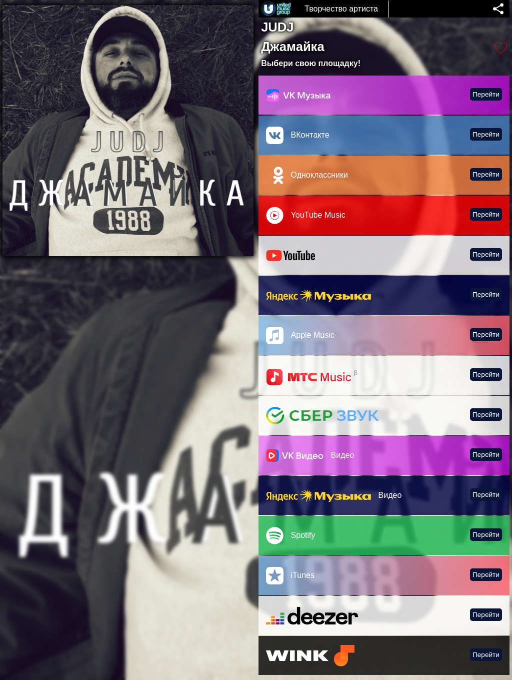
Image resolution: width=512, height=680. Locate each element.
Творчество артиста (341, 9)
